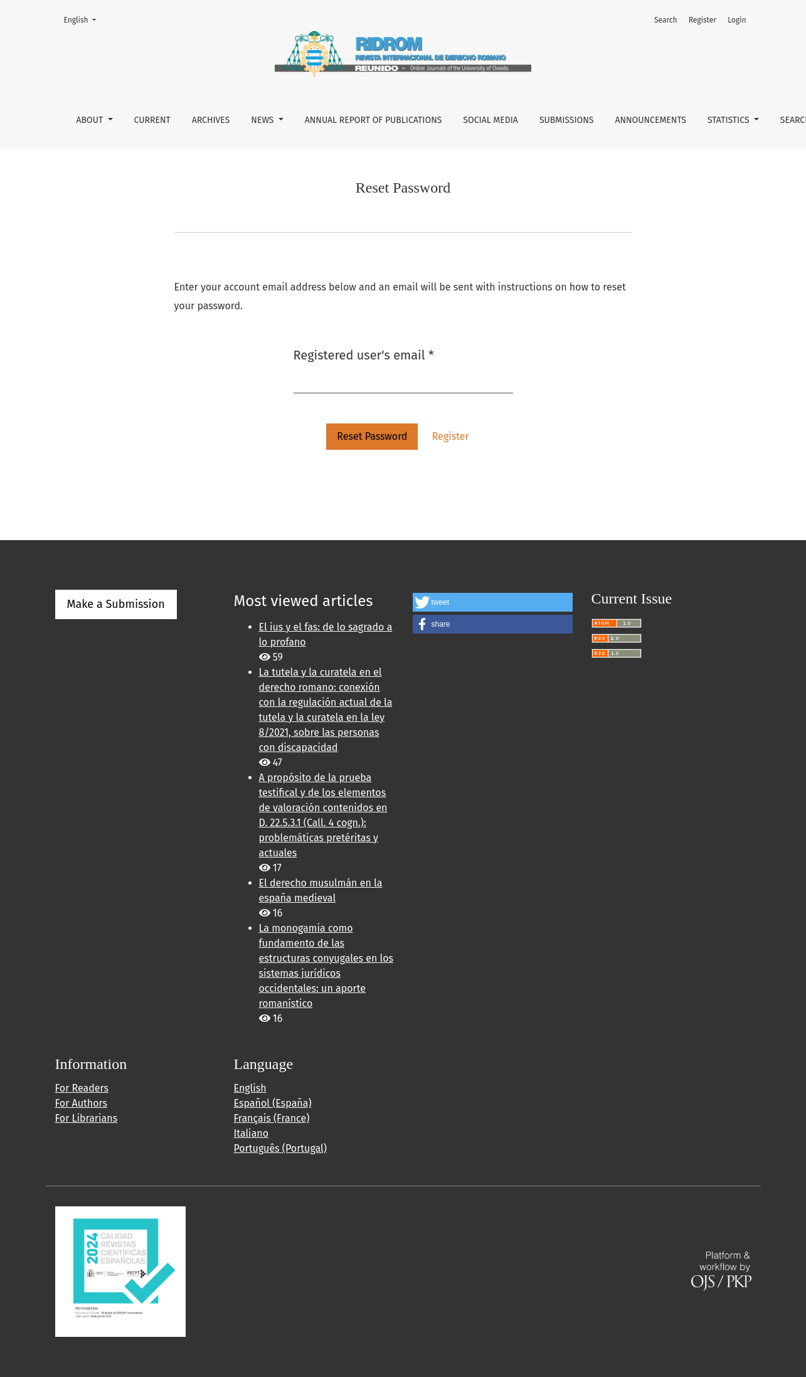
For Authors (81, 1103)
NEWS (263, 120)
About (91, 120)
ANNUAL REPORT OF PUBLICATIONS (373, 120)
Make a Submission (116, 604)
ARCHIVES (211, 120)
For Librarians (86, 1118)
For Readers (82, 1088)
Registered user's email (364, 354)
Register (702, 20)
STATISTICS (729, 120)
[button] (493, 602)
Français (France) (272, 1118)
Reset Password (372, 436)
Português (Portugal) (280, 1148)
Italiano (251, 1133)
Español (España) (273, 1103)
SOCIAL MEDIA (490, 120)
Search (665, 20)
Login (737, 20)
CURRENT (152, 120)
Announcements (650, 120)
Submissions (566, 120)
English (83, 19)
